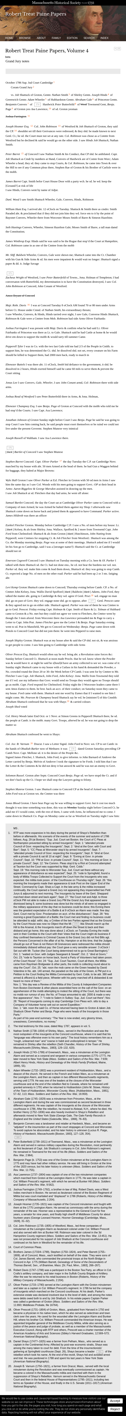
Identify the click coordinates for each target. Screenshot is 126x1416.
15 (22, 153)
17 (60, 461)
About (41, 38)
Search (89, 38)
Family (56, 38)
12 (32, 126)
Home (9, 38)
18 (92, 595)
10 (50, 108)
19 (68, 701)
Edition (72, 38)
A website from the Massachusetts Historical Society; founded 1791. (63, 3)
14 (15, 130)
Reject (115, 1409)
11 (29, 116)
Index (104, 38)
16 (28, 304)
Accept (115, 1401)
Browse (25, 38)
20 (31, 743)
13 (59, 126)
